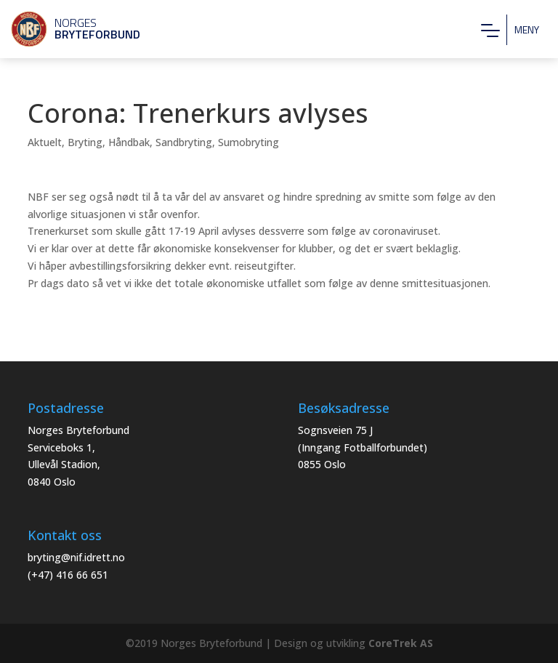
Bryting (85, 142)
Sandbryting (183, 142)
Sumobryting (248, 142)
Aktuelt (45, 142)
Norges (69, 28)
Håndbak (129, 142)
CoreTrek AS (400, 643)
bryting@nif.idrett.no (76, 557)
